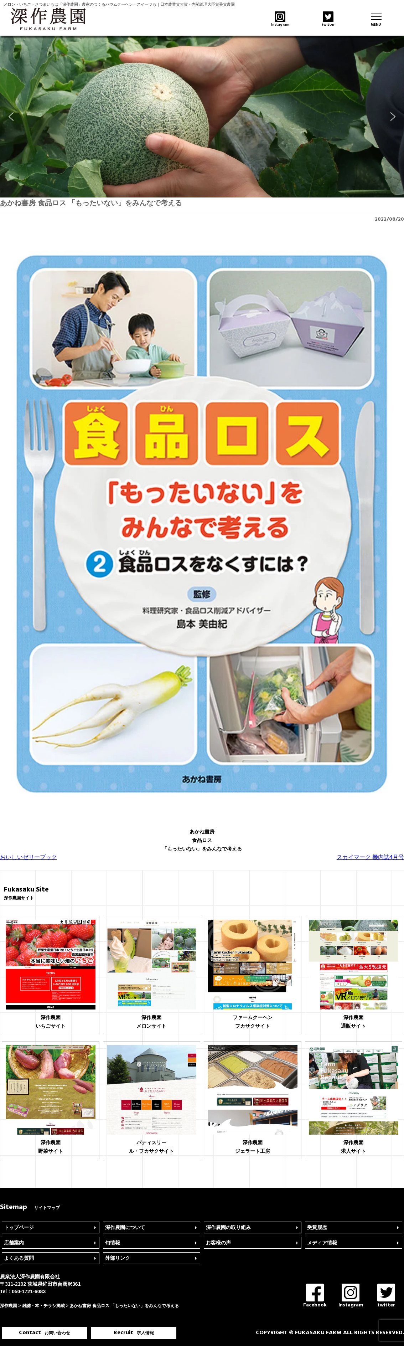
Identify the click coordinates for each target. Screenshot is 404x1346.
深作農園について (125, 1227)
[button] (11, 116)
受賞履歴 (317, 1227)
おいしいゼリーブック (28, 857)
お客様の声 (218, 1242)
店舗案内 (14, 1242)
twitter (386, 1296)
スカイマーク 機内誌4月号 (370, 857)
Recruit (134, 1332)
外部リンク (117, 1258)
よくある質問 (19, 1258)
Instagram (350, 1296)
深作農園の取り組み (228, 1227)
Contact (44, 1332)
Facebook (315, 1296)
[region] (202, 116)
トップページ (19, 1227)
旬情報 (112, 1242)
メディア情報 (322, 1242)
